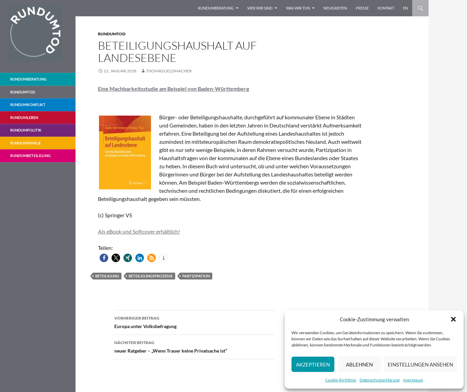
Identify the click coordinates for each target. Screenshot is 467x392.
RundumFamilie (25, 143)
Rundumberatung (216, 8)
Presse (362, 8)
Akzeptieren (313, 364)
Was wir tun (298, 8)
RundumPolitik (25, 130)
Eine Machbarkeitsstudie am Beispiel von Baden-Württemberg (173, 88)
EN (405, 8)
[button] (453, 319)
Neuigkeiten (335, 8)
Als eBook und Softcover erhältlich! (139, 231)
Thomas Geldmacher (169, 70)
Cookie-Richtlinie (340, 379)
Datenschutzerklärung (380, 379)
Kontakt (386, 8)
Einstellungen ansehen (420, 364)
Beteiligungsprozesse (151, 276)
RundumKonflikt (28, 104)
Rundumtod (112, 33)
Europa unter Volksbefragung (195, 321)
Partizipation (196, 276)
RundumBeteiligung (30, 155)
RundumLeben (24, 117)
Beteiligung (107, 276)
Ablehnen (359, 364)
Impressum (413, 379)
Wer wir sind (259, 8)
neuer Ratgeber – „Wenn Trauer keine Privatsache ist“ (195, 346)
